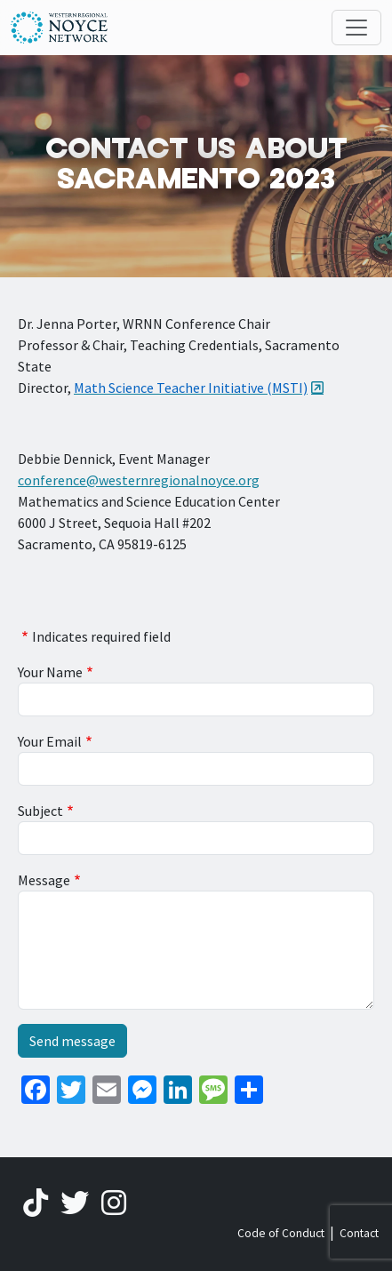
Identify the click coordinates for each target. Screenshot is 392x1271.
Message (44, 880)
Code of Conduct (280, 1233)
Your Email (50, 741)
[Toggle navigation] (356, 27)
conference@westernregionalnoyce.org (139, 480)
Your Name (50, 672)
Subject (40, 810)
